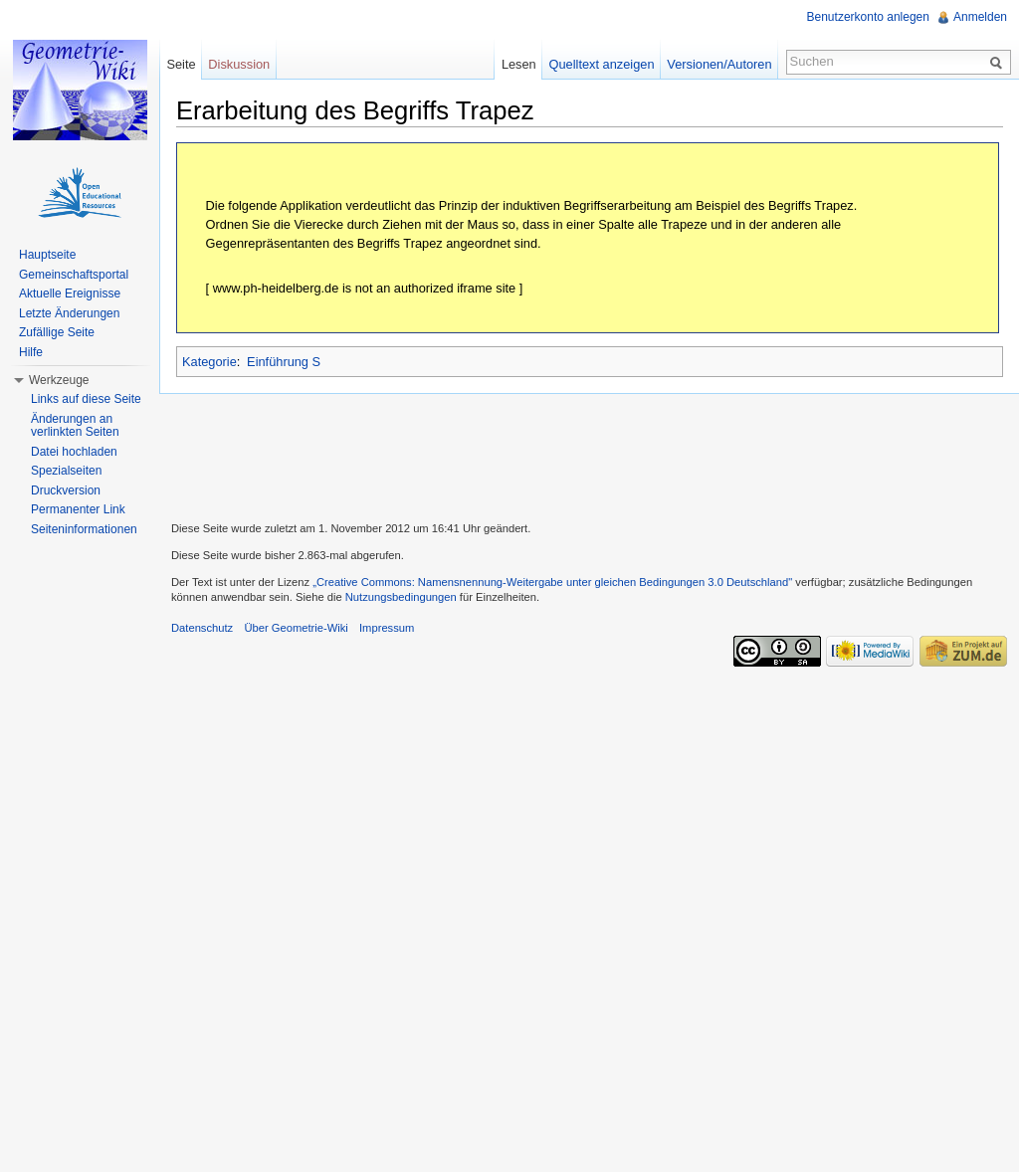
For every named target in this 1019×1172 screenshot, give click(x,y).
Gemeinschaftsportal (73, 275)
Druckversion (66, 490)
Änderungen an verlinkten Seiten (75, 426)
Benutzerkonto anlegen (868, 17)
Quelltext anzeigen (602, 64)
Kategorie (209, 361)
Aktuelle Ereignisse (69, 293)
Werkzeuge (59, 380)
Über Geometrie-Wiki (295, 628)
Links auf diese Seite (86, 399)
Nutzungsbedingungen (401, 597)
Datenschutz (202, 628)
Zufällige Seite (57, 332)
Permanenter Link (78, 509)
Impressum (386, 628)
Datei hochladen (74, 452)
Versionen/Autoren (719, 64)
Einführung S (283, 361)
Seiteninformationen (84, 529)
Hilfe (31, 352)
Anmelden (980, 17)
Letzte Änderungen (69, 313)
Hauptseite (47, 255)
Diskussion (239, 64)
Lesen (519, 64)
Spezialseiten (66, 471)
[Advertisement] (589, 454)
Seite (180, 64)
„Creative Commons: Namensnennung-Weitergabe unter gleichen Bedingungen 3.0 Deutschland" (552, 582)
